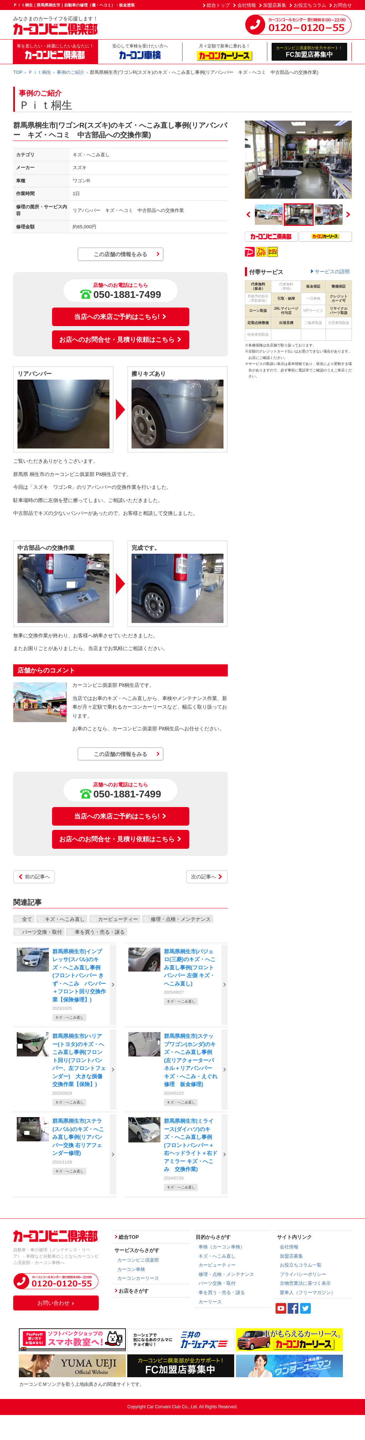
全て (27, 919)
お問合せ (342, 5)
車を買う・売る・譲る (100, 932)
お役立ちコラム (310, 5)
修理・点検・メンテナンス (181, 919)
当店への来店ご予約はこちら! (120, 316)
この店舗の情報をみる (120, 254)
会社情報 (246, 5)
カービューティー (118, 919)
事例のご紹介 (70, 72)
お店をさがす (134, 1291)
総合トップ (218, 5)
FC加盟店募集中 (309, 51)
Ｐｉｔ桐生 (39, 72)
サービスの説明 (332, 271)
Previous (248, 214)
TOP (18, 72)
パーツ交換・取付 (42, 932)
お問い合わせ (55, 1303)
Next (348, 214)
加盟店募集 (274, 5)
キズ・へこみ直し (65, 919)
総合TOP (129, 1237)
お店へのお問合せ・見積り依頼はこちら (120, 339)
